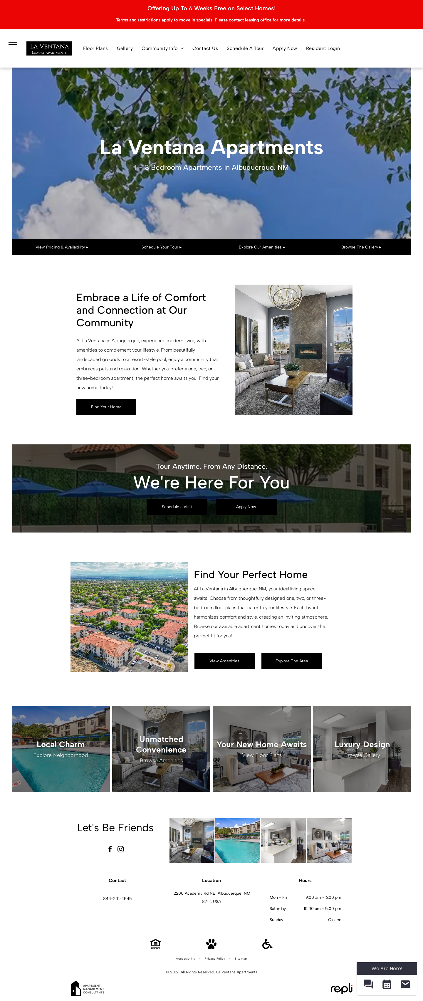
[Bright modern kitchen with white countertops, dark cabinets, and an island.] (283, 840)
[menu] (13, 42)
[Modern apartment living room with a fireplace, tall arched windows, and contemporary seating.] (191, 840)
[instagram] (120, 850)
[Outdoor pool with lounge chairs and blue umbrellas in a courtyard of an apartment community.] (237, 840)
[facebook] (110, 850)
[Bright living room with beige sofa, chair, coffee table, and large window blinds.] (329, 840)
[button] (368, 985)
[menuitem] (96, 48)
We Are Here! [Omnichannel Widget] (387, 968)
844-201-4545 (117, 898)
